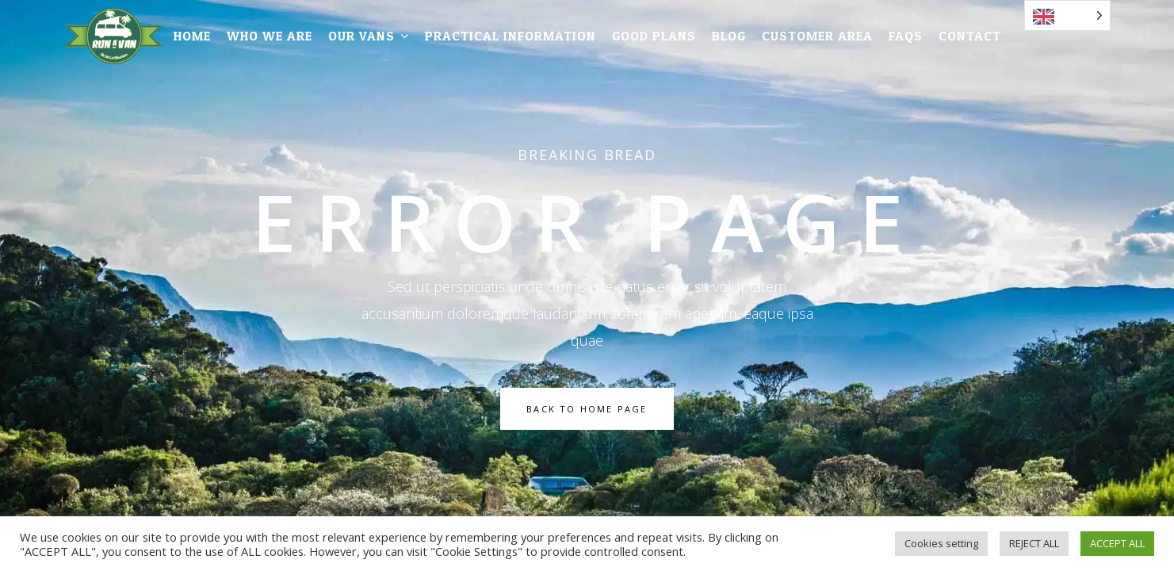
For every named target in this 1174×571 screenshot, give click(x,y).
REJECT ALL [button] (1034, 543)
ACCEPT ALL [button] (1117, 543)
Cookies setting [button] (941, 543)
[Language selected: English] (1067, 15)
